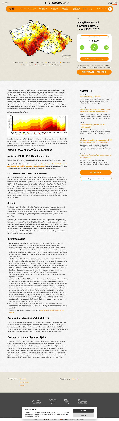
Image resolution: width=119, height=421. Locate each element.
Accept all (83, 410)
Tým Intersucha (24, 382)
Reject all (83, 415)
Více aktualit (95, 172)
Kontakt (22, 385)
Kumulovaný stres (54, 9)
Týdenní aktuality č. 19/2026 (90, 96)
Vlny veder (75, 379)
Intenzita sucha (12, 9)
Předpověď (41, 166)
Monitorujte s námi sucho (94, 72)
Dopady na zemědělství (76, 9)
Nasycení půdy (32, 9)
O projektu (23, 379)
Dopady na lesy (87, 9)
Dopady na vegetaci (65, 9)
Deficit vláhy (22, 9)
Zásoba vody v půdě (43, 9)
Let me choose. (34, 416)
